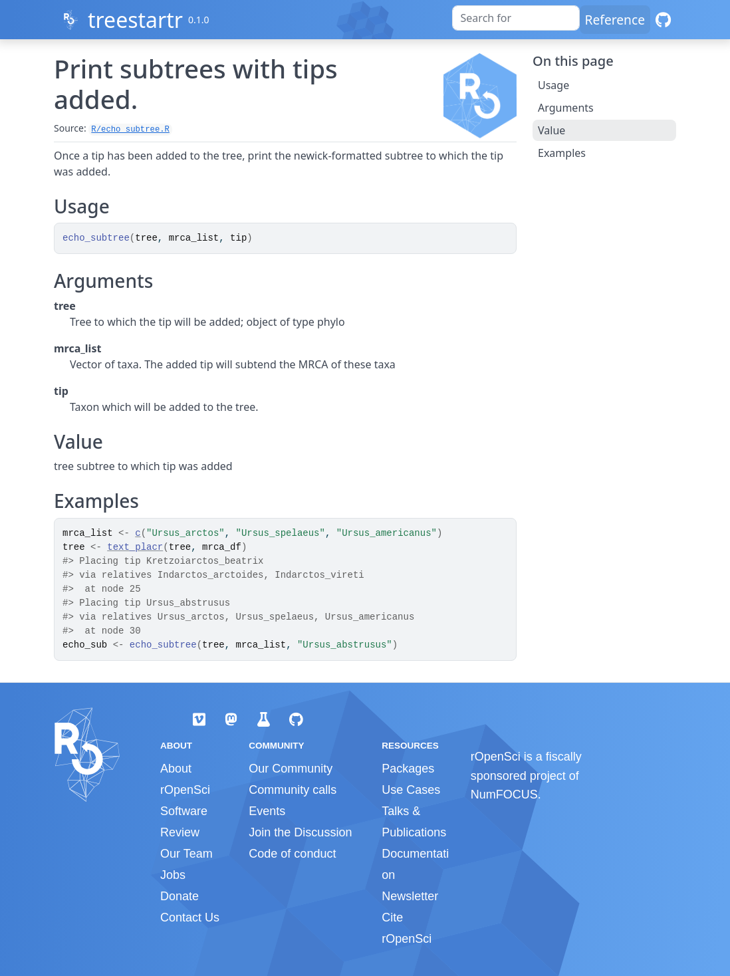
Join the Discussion (300, 832)
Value (551, 130)
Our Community (290, 768)
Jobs (172, 875)
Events (267, 811)
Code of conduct (292, 853)
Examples (562, 153)
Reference (615, 20)
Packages (408, 768)
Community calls (292, 789)
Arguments (566, 107)
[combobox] (516, 18)
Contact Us (189, 917)
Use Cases (411, 789)
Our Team (186, 853)
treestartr (135, 19)
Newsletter (410, 896)
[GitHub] (663, 19)
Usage (553, 85)
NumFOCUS (504, 794)
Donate (179, 896)
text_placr (135, 547)
